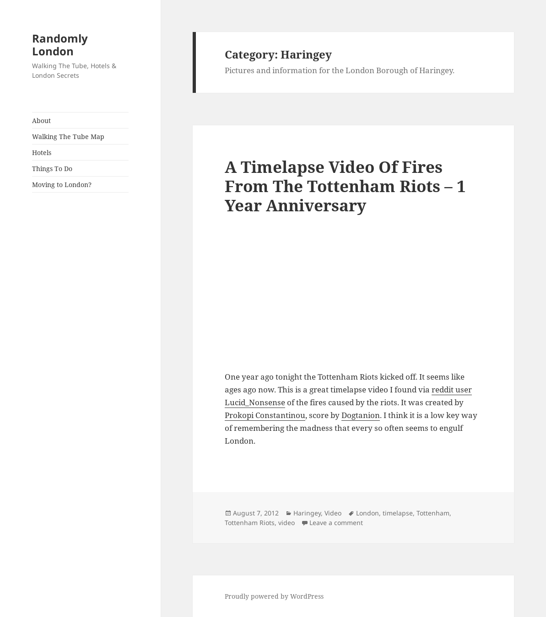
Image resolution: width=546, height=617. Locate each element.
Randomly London (60, 45)
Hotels (41, 152)
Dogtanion (360, 415)
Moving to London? (62, 184)
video (286, 522)
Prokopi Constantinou (265, 415)
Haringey (307, 513)
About (41, 120)
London (367, 513)
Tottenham (432, 513)
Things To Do (52, 168)
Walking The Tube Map (68, 136)
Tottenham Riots (250, 522)
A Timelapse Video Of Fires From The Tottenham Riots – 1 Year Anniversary (345, 186)
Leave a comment (336, 522)
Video (332, 513)
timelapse (398, 513)
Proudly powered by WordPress (274, 596)
